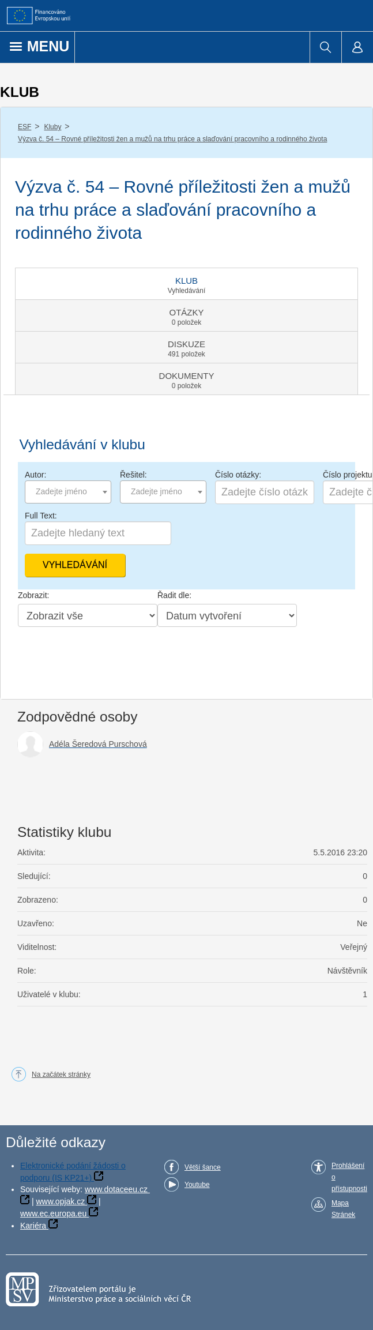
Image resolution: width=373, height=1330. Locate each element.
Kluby (52, 127)
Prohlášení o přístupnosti (349, 1177)
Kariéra (33, 1225)
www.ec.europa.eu (53, 1213)
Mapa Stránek (343, 1209)
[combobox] (68, 492)
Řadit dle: (174, 595)
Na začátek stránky (61, 1074)
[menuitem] (325, 47)
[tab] (186, 284)
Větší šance (202, 1167)
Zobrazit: (33, 595)
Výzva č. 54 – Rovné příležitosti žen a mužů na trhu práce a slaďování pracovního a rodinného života (172, 139)
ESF (24, 127)
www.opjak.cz (60, 1201)
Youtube (197, 1185)
